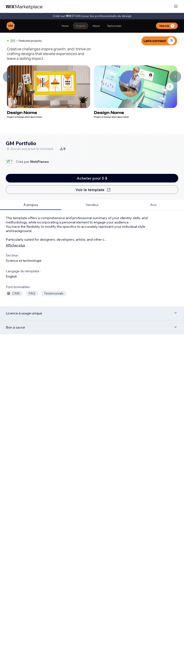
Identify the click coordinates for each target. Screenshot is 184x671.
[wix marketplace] (24, 6)
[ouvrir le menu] (176, 6)
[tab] (30, 205)
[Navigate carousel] (8, 76)
